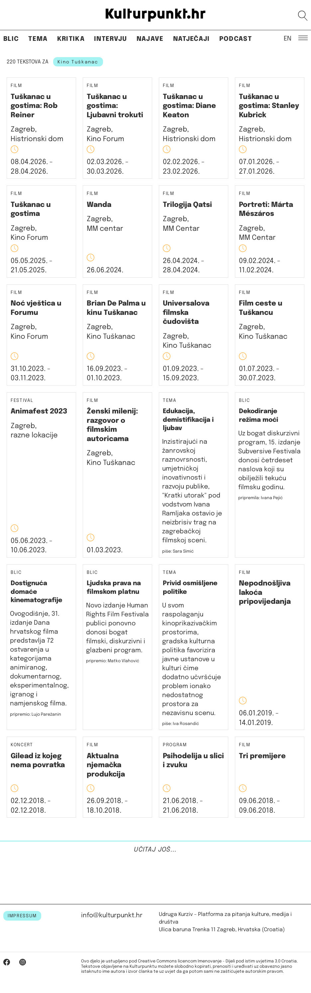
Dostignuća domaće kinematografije (36, 591)
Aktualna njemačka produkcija (106, 765)
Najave (150, 39)
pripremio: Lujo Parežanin (35, 714)
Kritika (71, 39)
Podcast (235, 39)
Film (16, 86)
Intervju (110, 39)
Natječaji (191, 39)
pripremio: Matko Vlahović (112, 661)
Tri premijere (262, 756)
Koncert (22, 745)
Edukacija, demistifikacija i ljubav (188, 419)
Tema (38, 39)
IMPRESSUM (22, 916)
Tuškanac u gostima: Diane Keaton (189, 106)
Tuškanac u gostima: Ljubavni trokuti (115, 106)
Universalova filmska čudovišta (186, 312)
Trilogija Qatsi (187, 205)
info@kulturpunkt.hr (112, 915)
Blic (11, 39)
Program (175, 745)
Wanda (99, 205)
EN (287, 38)
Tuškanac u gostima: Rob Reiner (34, 106)
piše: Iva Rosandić (180, 724)
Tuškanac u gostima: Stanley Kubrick (269, 106)
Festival (22, 401)
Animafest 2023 (39, 411)
